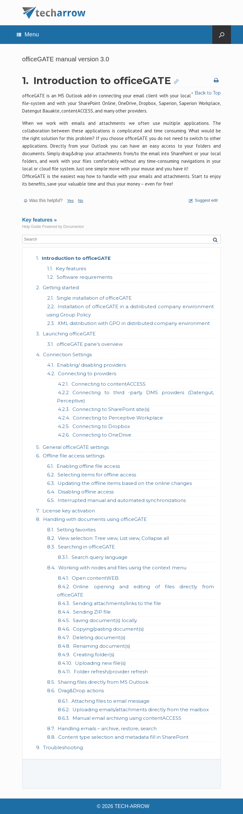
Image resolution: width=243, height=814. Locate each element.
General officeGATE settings (76, 447)
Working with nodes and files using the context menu (122, 568)
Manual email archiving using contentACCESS (126, 718)
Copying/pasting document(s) (108, 629)
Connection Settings (67, 355)
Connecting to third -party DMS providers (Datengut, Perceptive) (135, 396)
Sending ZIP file (92, 612)
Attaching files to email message (111, 701)
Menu (28, 34)
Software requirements (84, 277)
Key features (71, 269)
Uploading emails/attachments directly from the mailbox (140, 710)
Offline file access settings (73, 456)
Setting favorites (76, 530)
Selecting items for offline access (97, 475)
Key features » (39, 220)
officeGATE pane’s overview (90, 344)
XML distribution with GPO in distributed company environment (134, 323)
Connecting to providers (87, 373)
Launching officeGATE (69, 334)
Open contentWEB (95, 578)
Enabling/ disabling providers (91, 365)
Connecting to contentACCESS (109, 384)
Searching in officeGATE (86, 547)
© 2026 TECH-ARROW (123, 806)
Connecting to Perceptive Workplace (118, 418)
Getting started (61, 288)
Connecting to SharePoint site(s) (111, 409)
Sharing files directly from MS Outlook (103, 682)
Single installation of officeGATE (94, 298)
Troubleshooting (63, 747)
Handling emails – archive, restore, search (107, 728)
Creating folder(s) (94, 655)
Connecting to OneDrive (101, 435)
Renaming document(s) (101, 646)
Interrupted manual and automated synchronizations (122, 500)
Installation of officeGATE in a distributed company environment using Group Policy (130, 310)
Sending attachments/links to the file (117, 603)
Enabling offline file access (88, 466)
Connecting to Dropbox (101, 426)
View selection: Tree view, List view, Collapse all (113, 538)
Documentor (73, 226)
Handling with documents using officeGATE (95, 519)
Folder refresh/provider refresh (111, 672)
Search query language (100, 557)
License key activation (68, 511)
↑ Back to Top (206, 93)
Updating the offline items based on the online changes (125, 483)
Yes (70, 200)
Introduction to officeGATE (76, 258)
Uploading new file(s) (100, 663)
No (80, 200)
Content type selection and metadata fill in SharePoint (123, 737)
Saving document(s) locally (105, 620)
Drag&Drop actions (81, 691)
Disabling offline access (86, 492)
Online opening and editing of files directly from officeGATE (135, 591)
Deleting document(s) (99, 637)
